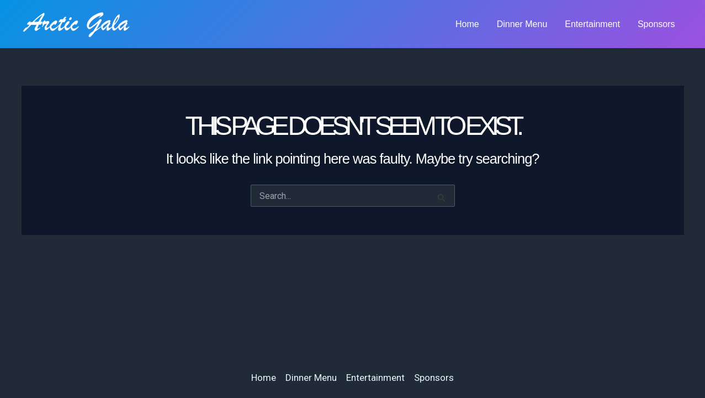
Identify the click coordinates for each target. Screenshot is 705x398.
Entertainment (592, 24)
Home (467, 24)
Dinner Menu (522, 24)
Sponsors (656, 24)
